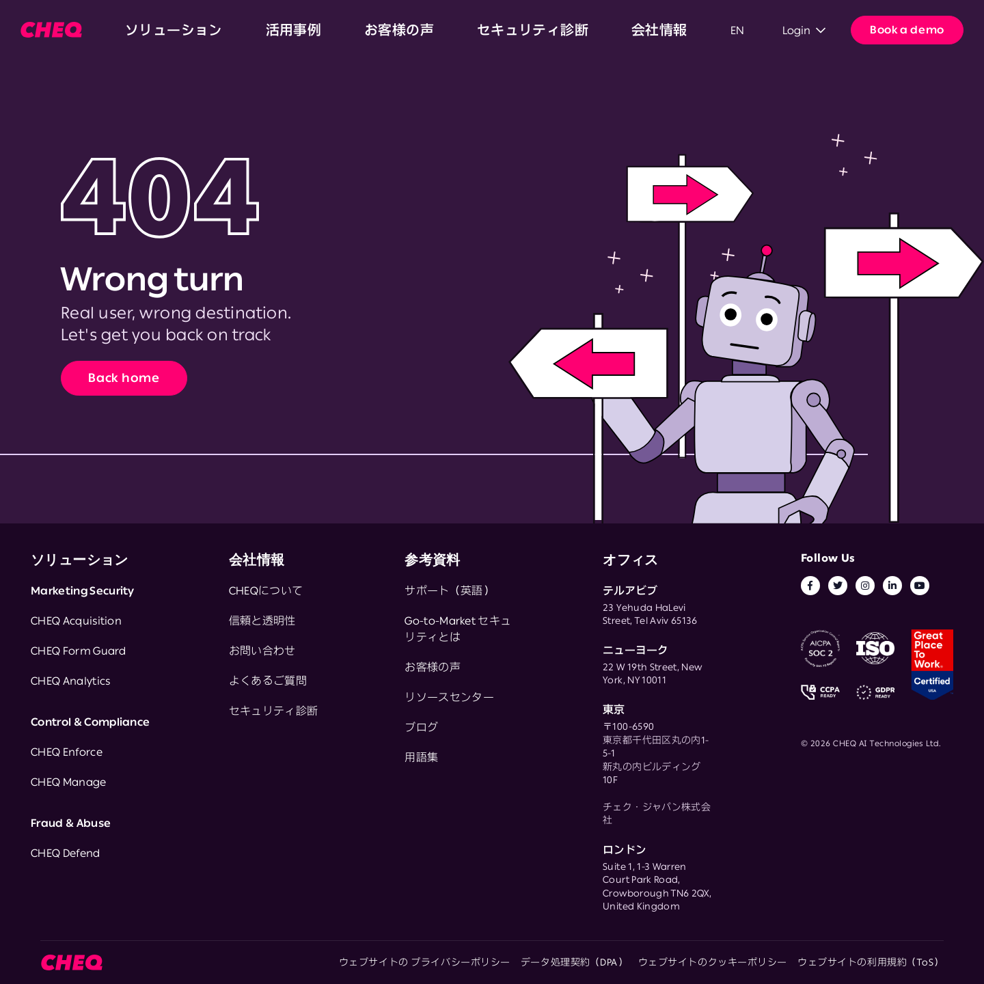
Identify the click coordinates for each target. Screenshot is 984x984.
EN (507, 30)
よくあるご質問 (268, 680)
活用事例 (223, 30)
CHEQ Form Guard (78, 650)
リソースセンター (449, 697)
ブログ (421, 727)
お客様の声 (285, 30)
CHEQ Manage (69, 781)
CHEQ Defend (65, 852)
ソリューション (149, 30)
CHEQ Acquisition (76, 620)
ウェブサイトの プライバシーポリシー (424, 962)
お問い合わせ (262, 650)
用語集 (421, 757)
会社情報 (450, 30)
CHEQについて (266, 590)
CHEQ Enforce (66, 751)
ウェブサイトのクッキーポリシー (712, 962)
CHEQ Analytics (70, 680)
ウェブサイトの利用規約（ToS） (870, 962)
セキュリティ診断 (370, 30)
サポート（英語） (449, 590)
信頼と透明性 (262, 620)
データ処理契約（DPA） (574, 962)
